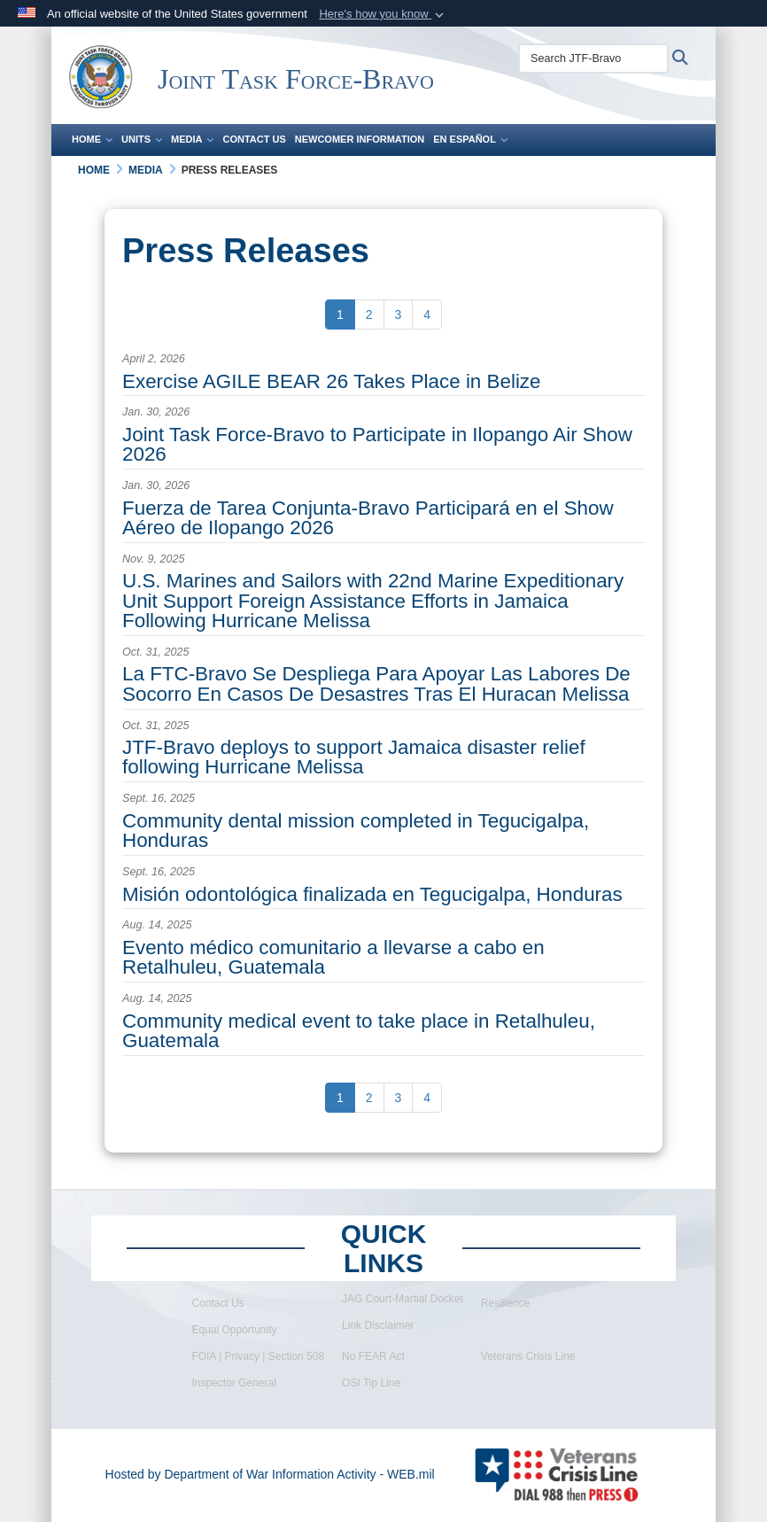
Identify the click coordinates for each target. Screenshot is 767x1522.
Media (192, 139)
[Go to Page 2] (369, 314)
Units (141, 139)
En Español (470, 139)
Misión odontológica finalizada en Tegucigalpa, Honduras (372, 894)
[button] (383, 14)
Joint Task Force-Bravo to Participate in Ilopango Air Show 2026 (377, 444)
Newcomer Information (359, 139)
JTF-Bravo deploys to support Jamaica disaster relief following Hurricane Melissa (353, 757)
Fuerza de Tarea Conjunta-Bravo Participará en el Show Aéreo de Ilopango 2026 (368, 518)
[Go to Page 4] (427, 314)
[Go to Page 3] (399, 314)
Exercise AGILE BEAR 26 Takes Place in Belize (331, 381)
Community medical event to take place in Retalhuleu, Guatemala (358, 1031)
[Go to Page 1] (340, 314)
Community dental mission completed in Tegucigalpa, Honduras (355, 830)
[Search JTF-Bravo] (593, 58)
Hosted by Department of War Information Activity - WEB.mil (270, 1474)
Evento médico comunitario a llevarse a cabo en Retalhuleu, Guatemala (333, 957)
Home (92, 139)
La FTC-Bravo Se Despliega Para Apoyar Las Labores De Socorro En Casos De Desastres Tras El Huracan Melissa (376, 683)
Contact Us (253, 139)
